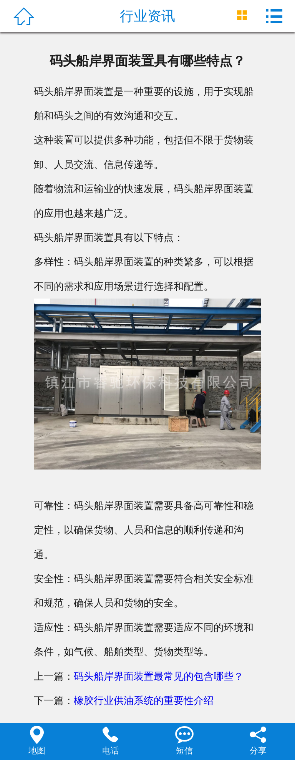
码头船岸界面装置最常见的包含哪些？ (159, 676)
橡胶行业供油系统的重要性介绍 (144, 700)
